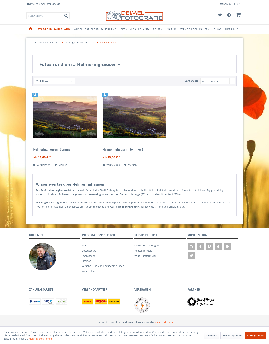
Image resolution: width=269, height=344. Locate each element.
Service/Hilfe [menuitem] (229, 3)
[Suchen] (66, 15)
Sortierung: (191, 80)
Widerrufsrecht (90, 271)
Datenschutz (89, 250)
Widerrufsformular (145, 255)
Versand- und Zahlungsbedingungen (103, 266)
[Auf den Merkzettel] (61, 165)
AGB (84, 245)
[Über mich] (233, 29)
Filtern (42, 81)
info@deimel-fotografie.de (43, 3)
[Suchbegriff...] (48, 15)
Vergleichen (41, 165)
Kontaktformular (143, 250)
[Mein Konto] (229, 15)
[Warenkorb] (239, 15)
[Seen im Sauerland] (135, 29)
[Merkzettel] (220, 15)
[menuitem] (48, 15)
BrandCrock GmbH (164, 322)
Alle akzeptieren (232, 335)
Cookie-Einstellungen (146, 245)
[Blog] (217, 29)
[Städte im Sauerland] (54, 29)
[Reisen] (158, 29)
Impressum (88, 255)
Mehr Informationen (40, 338)
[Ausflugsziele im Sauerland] (95, 29)
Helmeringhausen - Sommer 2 (123, 149)
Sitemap (86, 261)
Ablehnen (211, 335)
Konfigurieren (255, 335)
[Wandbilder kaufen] (195, 29)
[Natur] (171, 29)
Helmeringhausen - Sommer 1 (53, 149)
